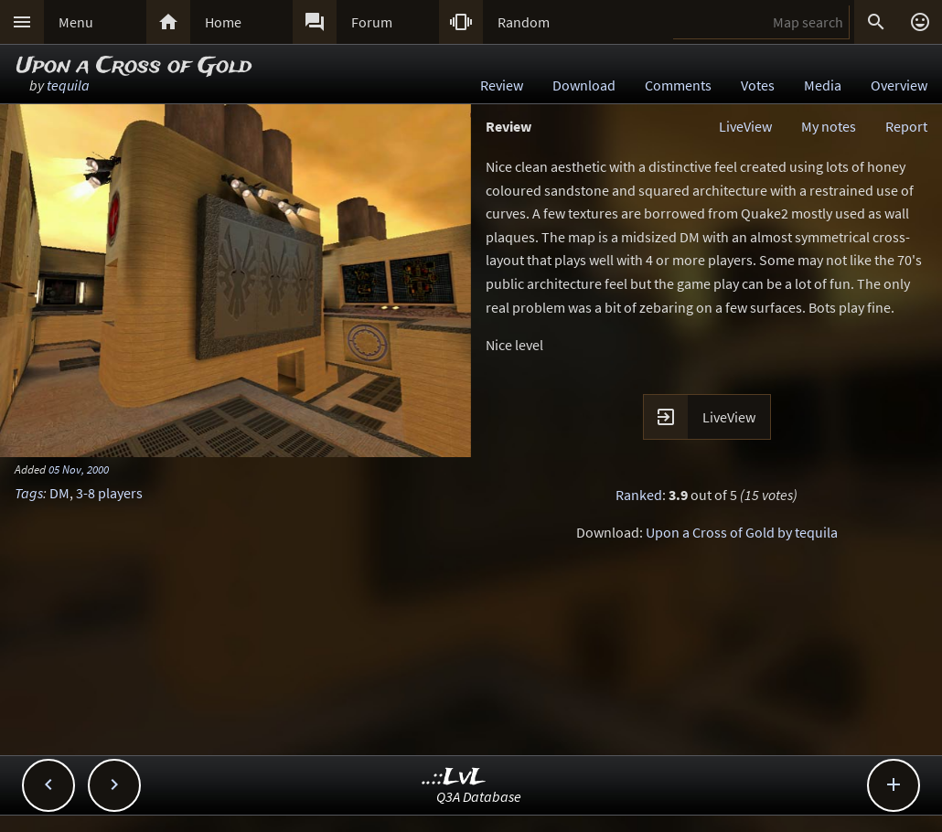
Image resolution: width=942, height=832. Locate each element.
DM (59, 493)
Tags (29, 493)
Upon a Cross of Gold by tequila (742, 532)
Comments (678, 85)
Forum (371, 22)
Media (822, 85)
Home (223, 22)
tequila (68, 85)
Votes (758, 85)
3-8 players (109, 493)
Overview (899, 85)
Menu (76, 22)
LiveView (745, 126)
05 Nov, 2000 (78, 469)
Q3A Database (478, 796)
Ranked (639, 494)
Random (524, 22)
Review (501, 85)
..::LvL (454, 778)
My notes (828, 126)
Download (584, 85)
